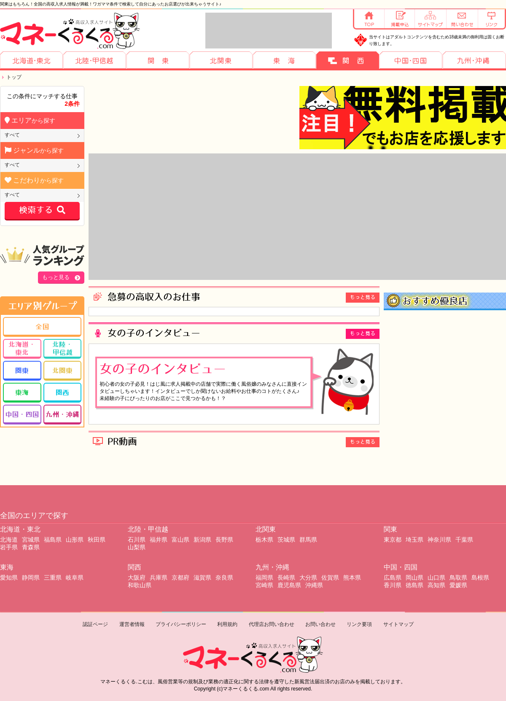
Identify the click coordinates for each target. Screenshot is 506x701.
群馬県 (308, 539)
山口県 (436, 577)
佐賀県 (330, 577)
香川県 (392, 585)
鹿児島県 (289, 585)
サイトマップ (398, 624)
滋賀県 (202, 577)
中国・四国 (22, 414)
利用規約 (227, 624)
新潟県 (202, 539)
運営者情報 (132, 624)
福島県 (53, 539)
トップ (14, 77)
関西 (62, 392)
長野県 (224, 539)
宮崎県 (264, 585)
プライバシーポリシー (181, 624)
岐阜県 (74, 577)
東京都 (392, 539)
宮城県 (31, 539)
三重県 (53, 577)
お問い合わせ (320, 624)
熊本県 (352, 577)
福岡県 (264, 577)
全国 (42, 326)
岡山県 (414, 577)
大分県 (308, 577)
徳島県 (414, 585)
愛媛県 (458, 585)
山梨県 (136, 547)
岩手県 (9, 547)
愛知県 (9, 577)
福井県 (158, 539)
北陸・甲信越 (62, 348)
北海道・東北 (21, 348)
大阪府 (136, 577)
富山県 (180, 539)
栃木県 (264, 539)
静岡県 (31, 577)
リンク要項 (359, 624)
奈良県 (224, 577)
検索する (42, 210)
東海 (22, 392)
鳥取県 (458, 577)
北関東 (62, 370)
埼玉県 (414, 539)
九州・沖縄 (62, 414)
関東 (22, 370)
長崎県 (286, 577)
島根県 (480, 577)
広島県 (392, 577)
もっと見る (56, 277)
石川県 (136, 539)
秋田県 (96, 539)
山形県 (74, 539)
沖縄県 (314, 585)
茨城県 (286, 539)
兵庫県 (158, 577)
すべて (12, 135)
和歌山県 (139, 585)
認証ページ (95, 624)
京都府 (180, 577)
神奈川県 (439, 539)
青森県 (31, 547)
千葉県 (464, 539)
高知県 (436, 585)
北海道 (9, 539)
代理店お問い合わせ (271, 624)
